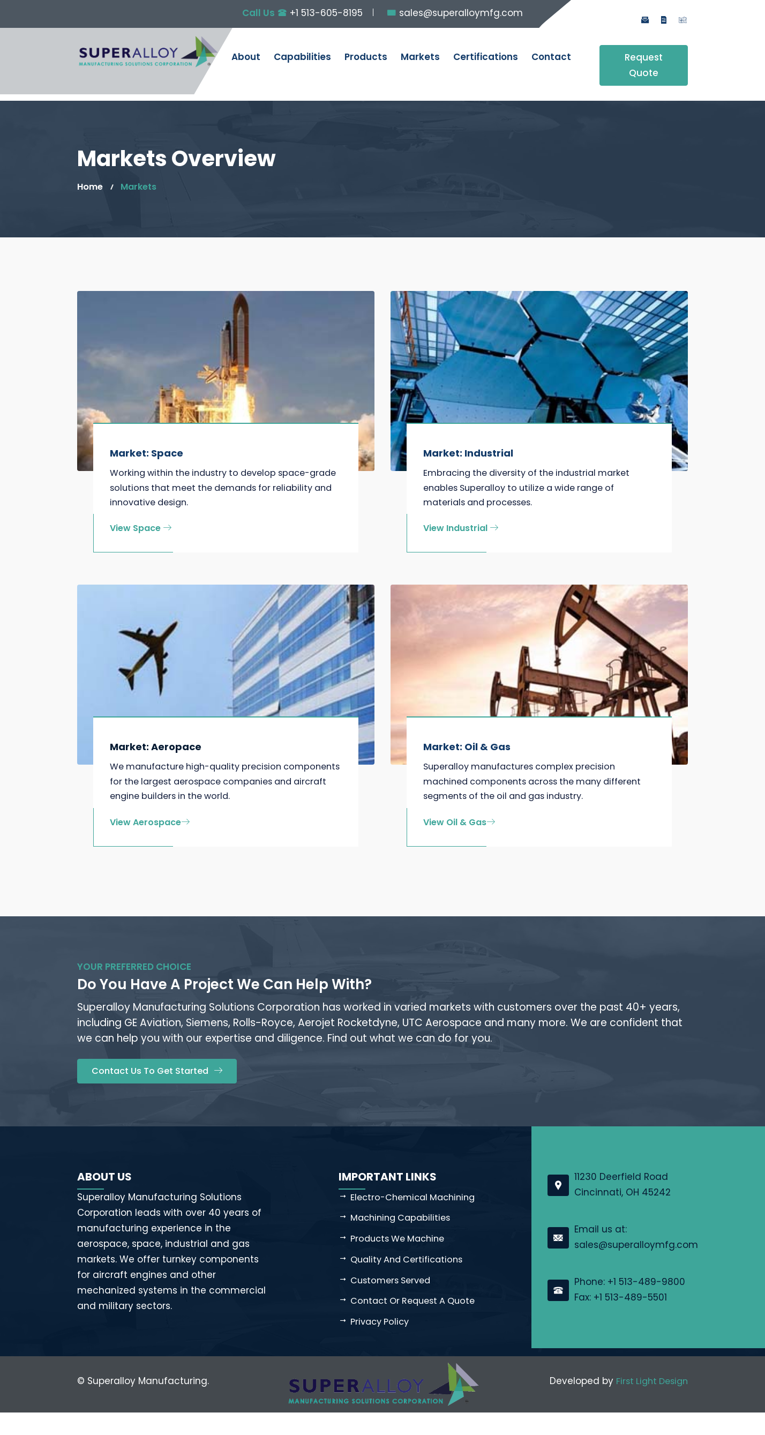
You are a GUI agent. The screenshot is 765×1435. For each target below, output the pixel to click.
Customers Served (393, 1302)
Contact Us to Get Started (160, 1092)
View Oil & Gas (459, 827)
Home (91, 186)
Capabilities (302, 56)
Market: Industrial (468, 453)
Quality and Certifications (410, 1281)
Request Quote (644, 65)
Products (365, 56)
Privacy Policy (382, 1343)
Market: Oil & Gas (467, 749)
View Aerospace (150, 842)
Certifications (485, 56)
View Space (140, 531)
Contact (551, 56)
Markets (420, 56)
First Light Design (649, 1403)
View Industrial (460, 531)
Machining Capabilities (403, 1239)
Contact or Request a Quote (416, 1323)
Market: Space (146, 453)
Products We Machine (401, 1260)
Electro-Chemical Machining (416, 1218)
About (245, 56)
